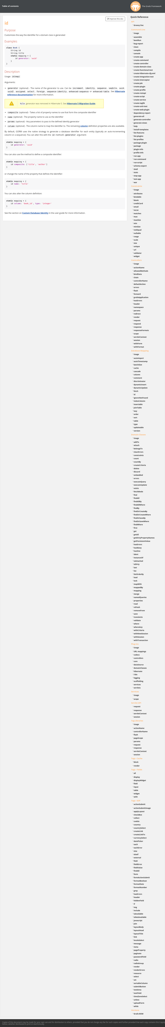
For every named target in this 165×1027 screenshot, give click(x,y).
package (137, 146)
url (135, 250)
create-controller (141, 63)
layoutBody (139, 927)
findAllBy (138, 501)
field (136, 783)
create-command (141, 60)
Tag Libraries (137, 720)
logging (137, 678)
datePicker (138, 841)
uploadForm (139, 1003)
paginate (137, 953)
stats (136, 172)
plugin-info (138, 149)
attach (136, 445)
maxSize (137, 220)
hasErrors (138, 300)
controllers (138, 658)
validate (137, 620)
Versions (135, 1010)
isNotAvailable (140, 917)
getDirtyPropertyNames (144, 538)
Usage (136, 33)
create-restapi (140, 93)
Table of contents (10, 6)
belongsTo (138, 448)
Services (135, 691)
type (136, 424)
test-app (137, 179)
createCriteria (140, 465)
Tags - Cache (136, 758)
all (135, 773)
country (137, 824)
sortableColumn (141, 983)
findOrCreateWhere (142, 514)
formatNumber (140, 887)
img (135, 907)
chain (136, 277)
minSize (137, 226)
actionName (139, 267)
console (137, 53)
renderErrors (139, 970)
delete (136, 468)
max (135, 216)
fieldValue (138, 867)
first (135, 528)
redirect (137, 314)
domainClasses (140, 668)
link (135, 937)
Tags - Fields (136, 769)
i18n (135, 674)
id (134, 394)
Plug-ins (135, 644)
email (136, 207)
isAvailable (138, 914)
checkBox (138, 815)
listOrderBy (139, 574)
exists (136, 488)
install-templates (141, 129)
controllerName (141, 281)
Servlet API (136, 703)
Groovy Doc (139, 25)
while (136, 1006)
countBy (137, 462)
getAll (136, 534)
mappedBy (138, 587)
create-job (138, 83)
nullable (137, 233)
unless (136, 1000)
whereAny (138, 627)
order (136, 414)
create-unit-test (140, 106)
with (136, 797)
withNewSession (141, 633)
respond (137, 324)
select (136, 976)
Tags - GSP (135, 800)
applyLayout (139, 811)
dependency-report (142, 113)
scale (136, 240)
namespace (139, 307)
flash (136, 290)
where (136, 623)
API (132, 21)
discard (137, 471)
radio (136, 960)
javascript (138, 920)
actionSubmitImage (142, 808)
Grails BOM (138, 1014)
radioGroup (139, 963)
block (136, 762)
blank (136, 200)
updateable (139, 427)
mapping (137, 590)
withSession (139, 637)
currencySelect (140, 838)
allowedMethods (141, 271)
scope (136, 333)
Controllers (136, 260)
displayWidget (140, 780)
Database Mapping (140, 350)
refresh (137, 607)
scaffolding (138, 681)
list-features (139, 133)
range (136, 236)
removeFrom (139, 610)
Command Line (138, 29)
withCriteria (139, 630)
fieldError (138, 864)
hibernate (138, 671)
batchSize (138, 364)
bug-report (138, 43)
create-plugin (139, 86)
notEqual (138, 230)
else (135, 851)
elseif (136, 854)
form (136, 874)
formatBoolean (140, 881)
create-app (138, 57)
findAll (137, 498)
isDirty (137, 564)
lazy (135, 411)
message (137, 943)
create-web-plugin (142, 109)
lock (135, 581)
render (137, 317)
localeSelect (139, 940)
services (137, 684)
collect (137, 818)
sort (135, 417)
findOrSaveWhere (141, 521)
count (136, 458)
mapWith (138, 584)
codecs (137, 655)
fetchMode (138, 491)
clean (136, 47)
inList (136, 210)
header (137, 304)
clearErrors (138, 452)
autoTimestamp (141, 361)
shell (136, 169)
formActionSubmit (142, 877)
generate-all (139, 116)
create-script (139, 96)
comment (138, 378)
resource (137, 973)
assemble (138, 37)
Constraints (136, 186)
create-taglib (139, 103)
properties (138, 600)
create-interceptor (142, 80)
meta (136, 947)
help (136, 126)
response (138, 327)
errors (136, 287)
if (134, 904)
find (135, 495)
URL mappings (140, 651)
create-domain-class (142, 66)
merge (136, 594)
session (137, 340)
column (84, 126)
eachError (138, 847)
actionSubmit (139, 804)
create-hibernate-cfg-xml (144, 73)
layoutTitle (138, 933)
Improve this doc (115, 19)
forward (137, 294)
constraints (139, 455)
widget (137, 256)
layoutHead (139, 930)
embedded (138, 475)
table (136, 421)
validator (138, 253)
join (135, 923)
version (137, 431)
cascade (137, 371)
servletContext (140, 337)
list (135, 571)
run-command (140, 159)
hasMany (138, 548)
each (136, 844)
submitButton (140, 986)
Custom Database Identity (35, 213)
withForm (138, 343)
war (135, 182)
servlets (137, 688)
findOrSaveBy (140, 518)
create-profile (140, 90)
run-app (137, 156)
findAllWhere (139, 505)
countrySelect (140, 828)
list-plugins (138, 136)
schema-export (140, 166)
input (136, 787)
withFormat (139, 347)
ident (136, 554)
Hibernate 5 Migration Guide (81, 103)
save (136, 614)
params (137, 310)
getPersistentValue (142, 541)
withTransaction (141, 640)
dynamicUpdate (141, 388)
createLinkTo (139, 834)
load (135, 577)
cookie (136, 821)
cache (136, 368)
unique (137, 246)
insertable (138, 404)
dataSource (139, 664)
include (137, 910)
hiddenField (139, 900)
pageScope (138, 738)
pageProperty (140, 950)
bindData (138, 274)
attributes (138, 193)
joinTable (138, 407)
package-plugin (140, 143)
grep (136, 890)
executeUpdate (140, 485)
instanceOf (138, 557)
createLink (138, 831)
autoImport (139, 358)
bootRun (137, 40)
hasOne (137, 551)
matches (137, 213)
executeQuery (140, 481)
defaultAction (140, 284)
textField (137, 993)
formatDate (139, 884)
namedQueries (140, 597)
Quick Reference (139, 17)
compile (137, 50)
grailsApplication (141, 297)
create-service (140, 100)
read (136, 604)
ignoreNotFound (141, 398)
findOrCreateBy (140, 511)
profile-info (138, 152)
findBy (136, 508)
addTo (136, 442)
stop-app (137, 175)
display (137, 777)
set (135, 980)
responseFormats (141, 330)
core (136, 661)
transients (138, 617)
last (135, 567)
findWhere (138, 524)
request (137, 320)
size (135, 243)
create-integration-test (144, 76)
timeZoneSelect (140, 996)
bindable (137, 197)
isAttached (138, 561)
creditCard (138, 203)
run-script (138, 162)
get (135, 531)
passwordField (140, 957)
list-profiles (139, 139)
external (137, 857)
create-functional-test (143, 70)
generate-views (140, 123)
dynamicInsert (140, 384)
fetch (136, 391)
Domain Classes (138, 434)
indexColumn (139, 401)
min (135, 223)
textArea (137, 990)
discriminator (140, 381)
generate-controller (142, 119)
